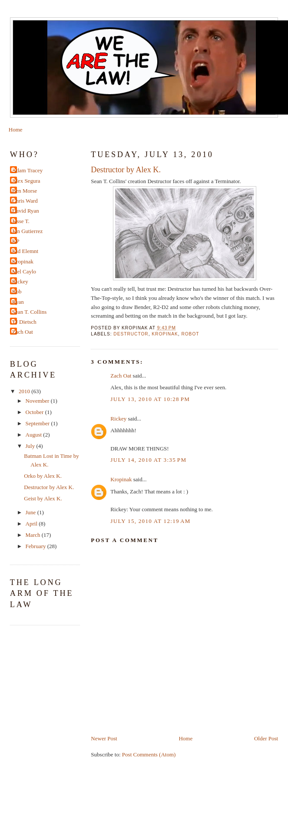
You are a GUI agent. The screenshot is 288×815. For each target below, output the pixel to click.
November (38, 401)
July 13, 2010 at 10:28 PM (150, 399)
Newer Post (104, 738)
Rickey (118, 418)
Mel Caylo (24, 271)
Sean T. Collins (29, 312)
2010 (25, 391)
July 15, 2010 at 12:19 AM (150, 521)
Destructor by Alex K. (126, 169)
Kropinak (121, 479)
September (38, 423)
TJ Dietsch (24, 322)
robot (190, 334)
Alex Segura (26, 180)
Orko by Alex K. (43, 476)
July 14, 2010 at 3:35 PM (148, 460)
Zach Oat (120, 375)
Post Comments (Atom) (149, 754)
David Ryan (25, 210)
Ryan (18, 302)
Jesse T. (21, 221)
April (32, 523)
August (34, 434)
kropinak (165, 334)
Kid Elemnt (25, 251)
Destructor (130, 334)
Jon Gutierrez (27, 231)
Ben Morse (24, 190)
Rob (17, 291)
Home (16, 129)
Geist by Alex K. (43, 498)
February (36, 546)
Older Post (266, 738)
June (31, 512)
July (31, 446)
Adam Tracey (27, 170)
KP (16, 241)
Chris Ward (25, 200)
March (34, 535)
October (35, 412)
